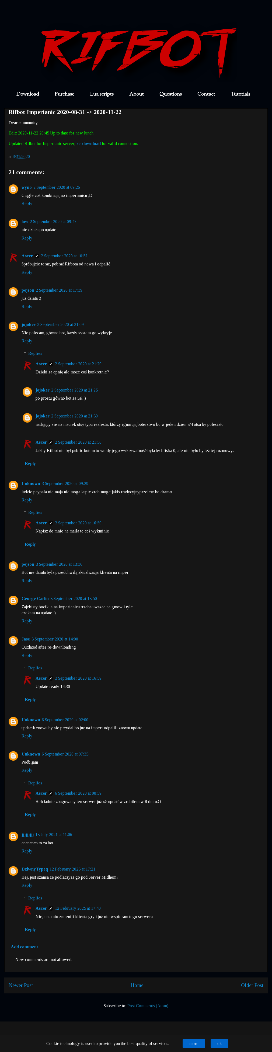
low (25, 221)
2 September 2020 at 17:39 (59, 290)
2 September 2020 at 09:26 (56, 187)
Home (137, 985)
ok (219, 1043)
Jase (26, 639)
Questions (170, 94)
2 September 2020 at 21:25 (74, 390)
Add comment (24, 947)
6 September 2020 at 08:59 (78, 793)
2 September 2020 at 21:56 (78, 442)
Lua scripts (102, 94)
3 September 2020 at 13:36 (59, 564)
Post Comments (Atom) (147, 1005)
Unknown (31, 483)
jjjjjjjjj (28, 834)
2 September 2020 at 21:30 (74, 416)
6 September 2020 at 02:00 (65, 719)
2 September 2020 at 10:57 (64, 256)
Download (27, 94)
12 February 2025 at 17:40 (78, 908)
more (193, 1043)
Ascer (27, 256)
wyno (27, 187)
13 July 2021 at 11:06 (53, 834)
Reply (27, 203)
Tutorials (240, 94)
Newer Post (21, 985)
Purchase (64, 94)
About (136, 94)
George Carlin (35, 598)
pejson (28, 290)
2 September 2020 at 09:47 (53, 221)
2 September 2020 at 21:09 (60, 324)
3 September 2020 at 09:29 (65, 483)
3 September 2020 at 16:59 (78, 523)
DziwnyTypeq (35, 869)
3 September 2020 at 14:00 (55, 639)
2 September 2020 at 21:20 (78, 364)
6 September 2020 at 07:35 (65, 754)
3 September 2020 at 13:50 (73, 598)
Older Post (252, 985)
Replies (35, 353)
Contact (206, 94)
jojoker (29, 324)
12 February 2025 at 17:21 (72, 869)
